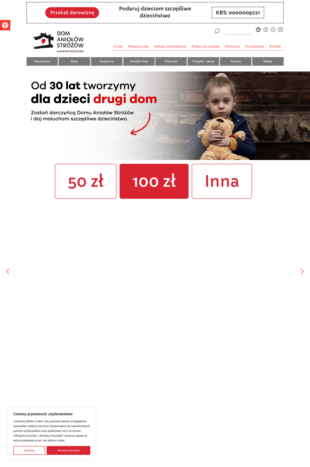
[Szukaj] (217, 31)
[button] (5, 25)
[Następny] (302, 271)
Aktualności (42, 61)
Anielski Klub (139, 61)
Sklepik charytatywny (170, 46)
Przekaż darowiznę (72, 12)
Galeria (235, 61)
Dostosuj (29, 450)
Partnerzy (232, 46)
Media (267, 61)
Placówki (171, 61)
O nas (118, 46)
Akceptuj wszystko (68, 450)
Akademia (106, 61)
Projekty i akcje (203, 61)
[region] (52, 433)
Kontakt (275, 46)
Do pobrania (254, 46)
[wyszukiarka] (237, 31)
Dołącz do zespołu (206, 46)
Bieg (74, 61)
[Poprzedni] (8, 271)
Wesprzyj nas (138, 46)
